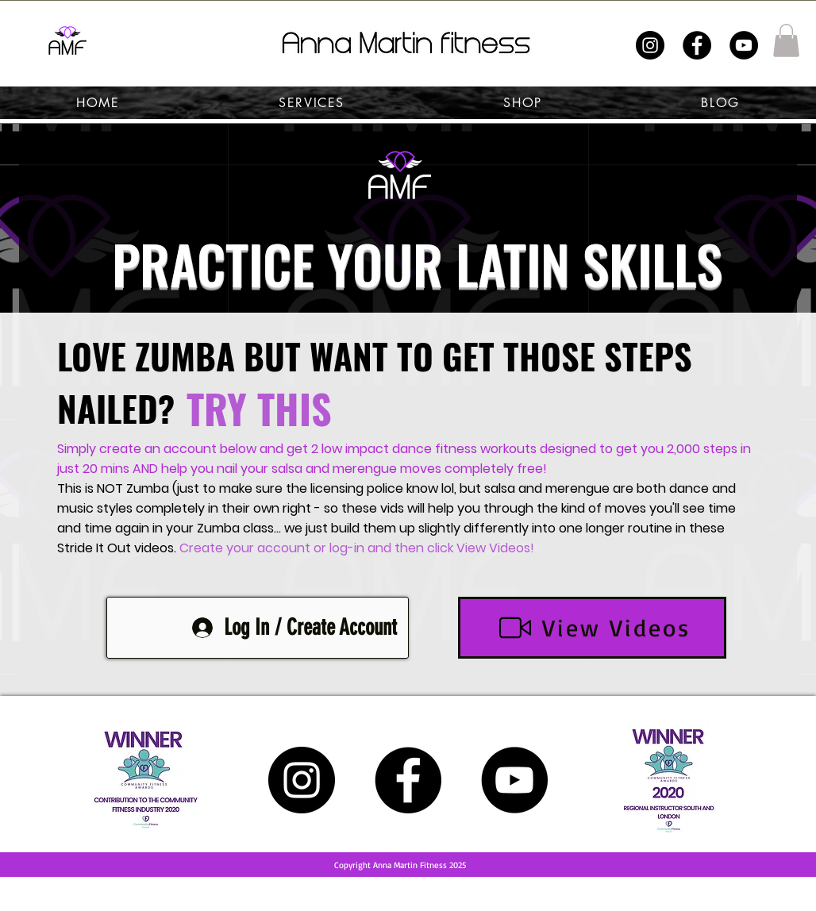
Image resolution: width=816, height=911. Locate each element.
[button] (786, 40)
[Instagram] (650, 45)
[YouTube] (743, 45)
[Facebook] (697, 45)
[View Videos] (592, 628)
